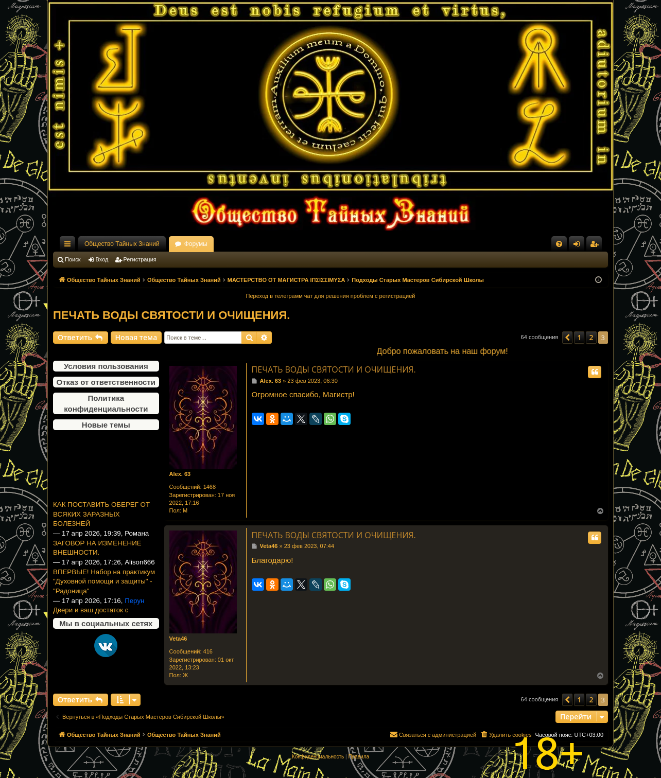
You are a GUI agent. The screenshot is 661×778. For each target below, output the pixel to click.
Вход (102, 259)
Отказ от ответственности (106, 382)
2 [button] (591, 337)
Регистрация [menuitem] (596, 246)
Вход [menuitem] (578, 246)
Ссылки (69, 246)
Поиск (72, 259)
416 (208, 651)
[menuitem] (559, 244)
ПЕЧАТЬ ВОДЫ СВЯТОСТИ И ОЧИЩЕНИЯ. (171, 315)
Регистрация (140, 259)
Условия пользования (106, 366)
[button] (567, 337)
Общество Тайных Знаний (122, 243)
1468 (209, 487)
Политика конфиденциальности (106, 403)
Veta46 (178, 638)
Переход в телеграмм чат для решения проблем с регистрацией (330, 296)
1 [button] (579, 337)
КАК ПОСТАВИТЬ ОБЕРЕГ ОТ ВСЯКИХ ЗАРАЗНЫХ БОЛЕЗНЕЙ (101, 520)
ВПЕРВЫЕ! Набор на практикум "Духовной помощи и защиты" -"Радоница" (104, 588)
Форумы (195, 243)
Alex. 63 (180, 474)
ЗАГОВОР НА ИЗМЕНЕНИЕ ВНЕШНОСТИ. (97, 554)
